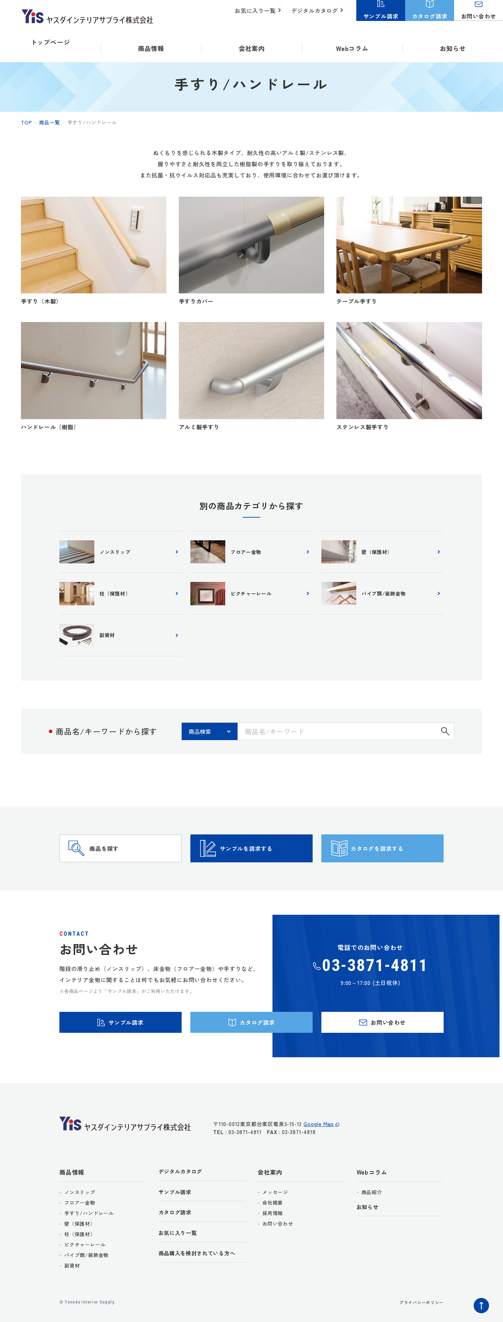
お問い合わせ (277, 1259)
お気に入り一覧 (259, 14)
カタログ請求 (177, 1251)
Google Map (319, 1163)
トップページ (50, 41)
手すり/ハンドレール (89, 1248)
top (26, 122)
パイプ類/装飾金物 (86, 1290)
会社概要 (272, 1238)
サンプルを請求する (263, 866)
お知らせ (453, 41)
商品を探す (117, 866)
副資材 (72, 1301)
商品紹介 (372, 1227)
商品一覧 (49, 122)
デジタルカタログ (316, 14)
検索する (445, 739)
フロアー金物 (79, 1238)
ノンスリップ (79, 1227)
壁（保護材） (79, 1259)
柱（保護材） (79, 1269)
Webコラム (372, 1208)
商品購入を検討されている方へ (202, 1294)
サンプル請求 (177, 1229)
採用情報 (272, 1248)
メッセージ (275, 1227)
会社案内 (269, 1208)
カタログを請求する (394, 866)
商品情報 (71, 1208)
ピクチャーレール (84, 1280)
